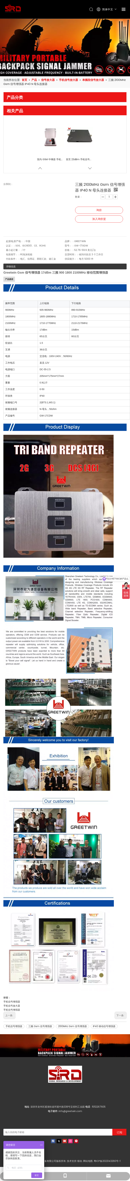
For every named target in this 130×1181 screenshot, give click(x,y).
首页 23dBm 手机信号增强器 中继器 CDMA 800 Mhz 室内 (79, 159)
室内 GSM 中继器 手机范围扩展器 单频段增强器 (50, 159)
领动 (79, 1161)
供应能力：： (72, 259)
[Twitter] (59, 1141)
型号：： (69, 245)
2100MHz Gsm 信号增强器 (72, 1026)
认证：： (10, 245)
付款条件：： (13, 259)
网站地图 (88, 1161)
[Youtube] (65, 1141)
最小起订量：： (14, 250)
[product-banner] (65, 1045)
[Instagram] (70, 1141)
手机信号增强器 (11, 1001)
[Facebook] (53, 1141)
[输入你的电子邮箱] (55, 1132)
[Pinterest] (76, 1141)
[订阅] (119, 1132)
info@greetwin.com (70, 1111)
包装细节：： (13, 254)
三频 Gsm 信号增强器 (40, 1026)
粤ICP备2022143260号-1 (107, 1161)
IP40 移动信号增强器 (104, 1026)
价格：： (69, 250)
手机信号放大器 (11, 1005)
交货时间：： (72, 254)
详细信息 (11, 266)
